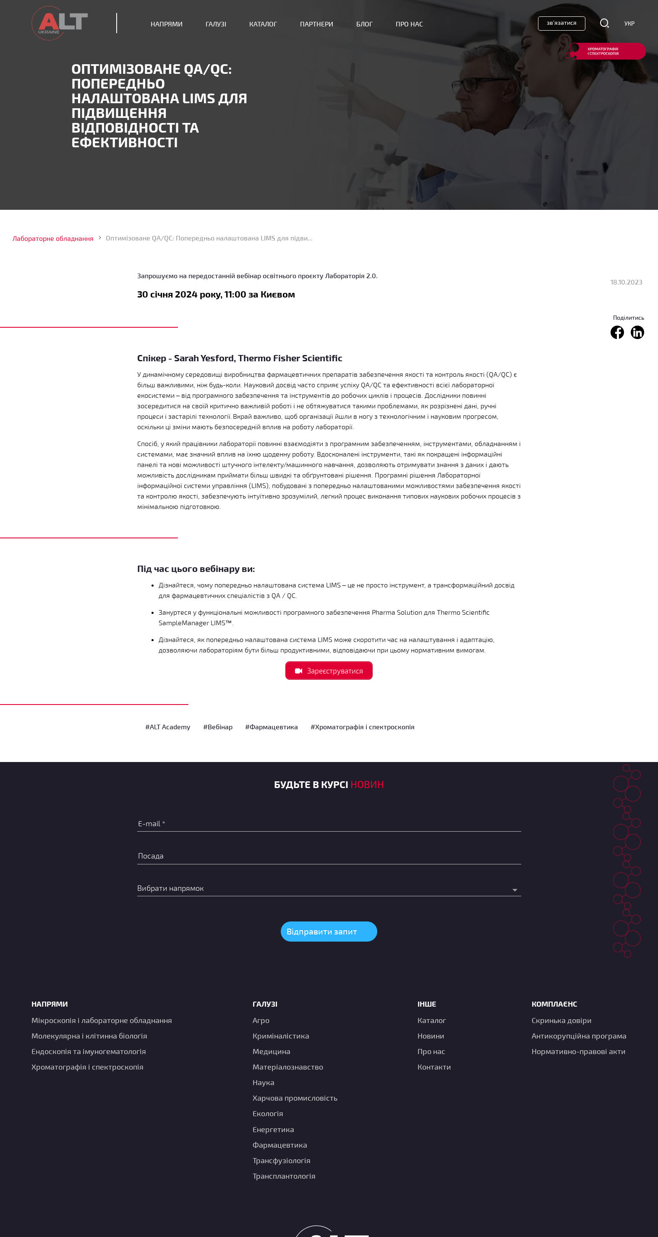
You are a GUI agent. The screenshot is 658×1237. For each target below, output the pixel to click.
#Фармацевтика (271, 727)
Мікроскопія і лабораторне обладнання (101, 1020)
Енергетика (273, 1129)
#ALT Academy (168, 727)
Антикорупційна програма (579, 1035)
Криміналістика (281, 1035)
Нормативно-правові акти (579, 1051)
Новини (431, 1035)
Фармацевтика (280, 1144)
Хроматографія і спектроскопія (87, 1066)
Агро (261, 1020)
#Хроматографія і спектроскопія (363, 727)
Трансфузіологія (282, 1160)
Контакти (434, 1066)
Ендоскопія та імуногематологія (88, 1051)
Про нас (431, 1051)
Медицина (271, 1051)
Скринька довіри (562, 1020)
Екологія (268, 1113)
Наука (263, 1082)
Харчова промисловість (295, 1097)
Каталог (263, 24)
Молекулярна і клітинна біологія (89, 1035)
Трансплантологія (284, 1175)
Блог (364, 24)
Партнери (316, 24)
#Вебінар (217, 727)
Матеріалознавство (288, 1066)
